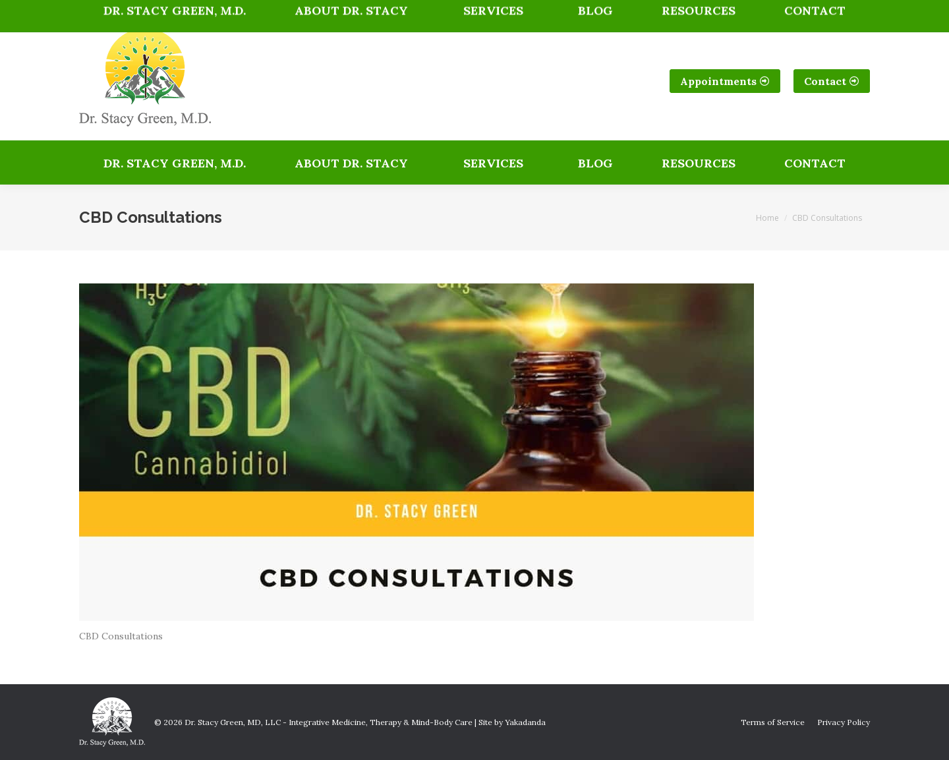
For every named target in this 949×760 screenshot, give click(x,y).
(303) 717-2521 (129, 11)
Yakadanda (525, 722)
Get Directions (484, 11)
